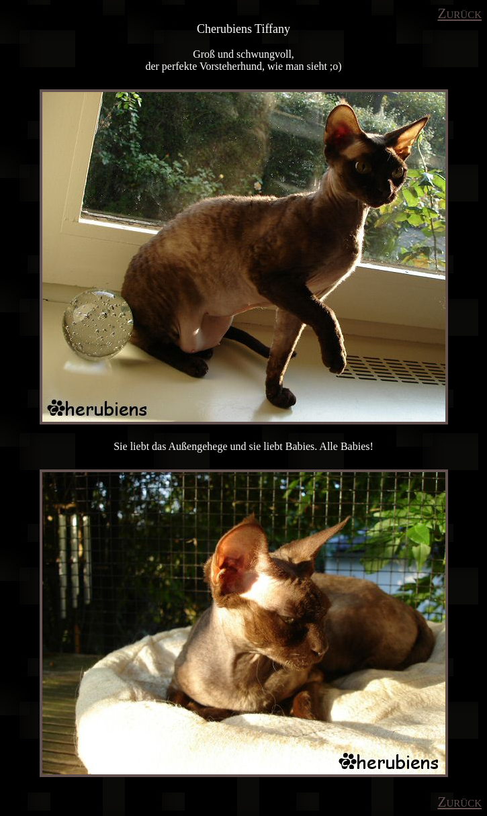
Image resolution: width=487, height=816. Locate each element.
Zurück (459, 13)
